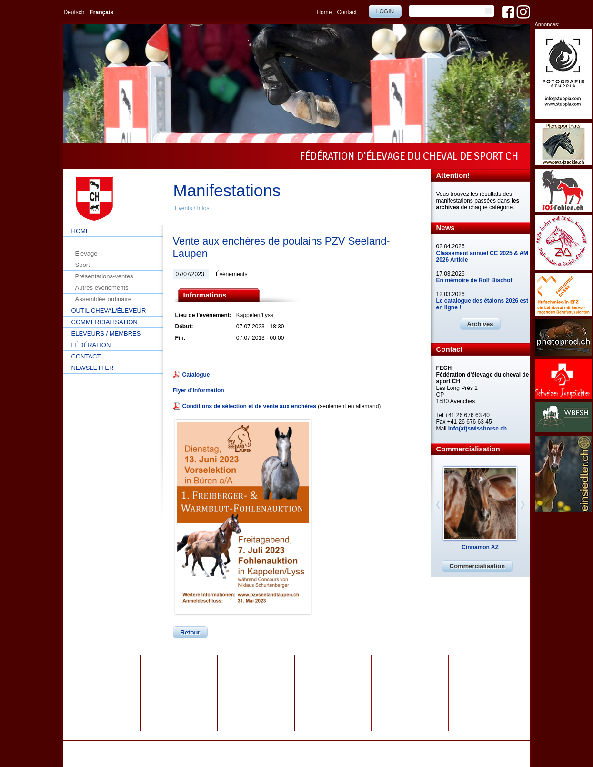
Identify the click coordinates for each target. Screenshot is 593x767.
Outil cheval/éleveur (108, 310)
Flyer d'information (198, 390)
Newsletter (92, 367)
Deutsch (74, 12)
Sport (82, 264)
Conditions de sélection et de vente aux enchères (249, 406)
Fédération (91, 344)
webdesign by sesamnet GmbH (378, 747)
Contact (346, 12)
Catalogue (196, 374)
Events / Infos (192, 208)
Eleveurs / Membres (106, 333)
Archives (480, 323)
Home (324, 12)
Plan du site (320, 747)
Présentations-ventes (104, 276)
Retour (191, 632)
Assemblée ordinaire (103, 299)
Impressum (287, 747)
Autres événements (102, 287)
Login (385, 11)
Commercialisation (104, 322)
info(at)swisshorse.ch (477, 428)
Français (101, 12)
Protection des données (238, 747)
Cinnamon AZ (480, 547)
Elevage (86, 253)
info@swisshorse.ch (418, 754)
